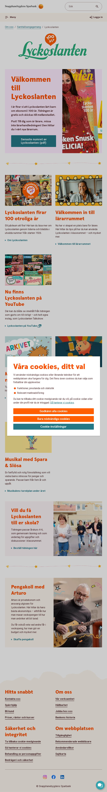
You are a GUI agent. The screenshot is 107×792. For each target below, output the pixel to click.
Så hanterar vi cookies (62, 402)
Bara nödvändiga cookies (53, 419)
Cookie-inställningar (53, 427)
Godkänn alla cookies (54, 411)
